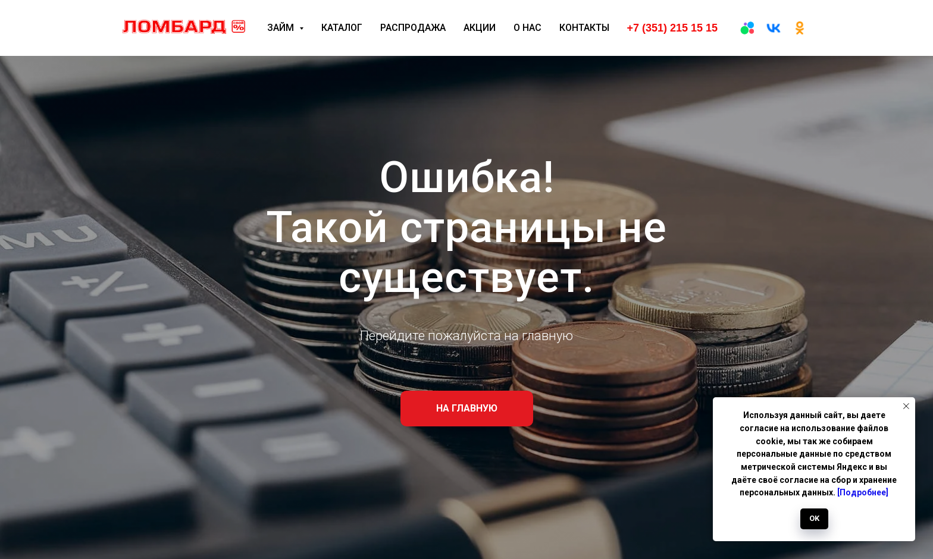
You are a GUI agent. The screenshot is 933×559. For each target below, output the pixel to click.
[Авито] (747, 28)
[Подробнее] (862, 492)
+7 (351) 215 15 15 (672, 28)
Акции (480, 27)
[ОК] (800, 28)
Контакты (584, 27)
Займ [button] (281, 27)
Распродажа (413, 27)
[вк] (773, 28)
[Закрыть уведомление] (906, 406)
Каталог (341, 27)
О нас (527, 27)
